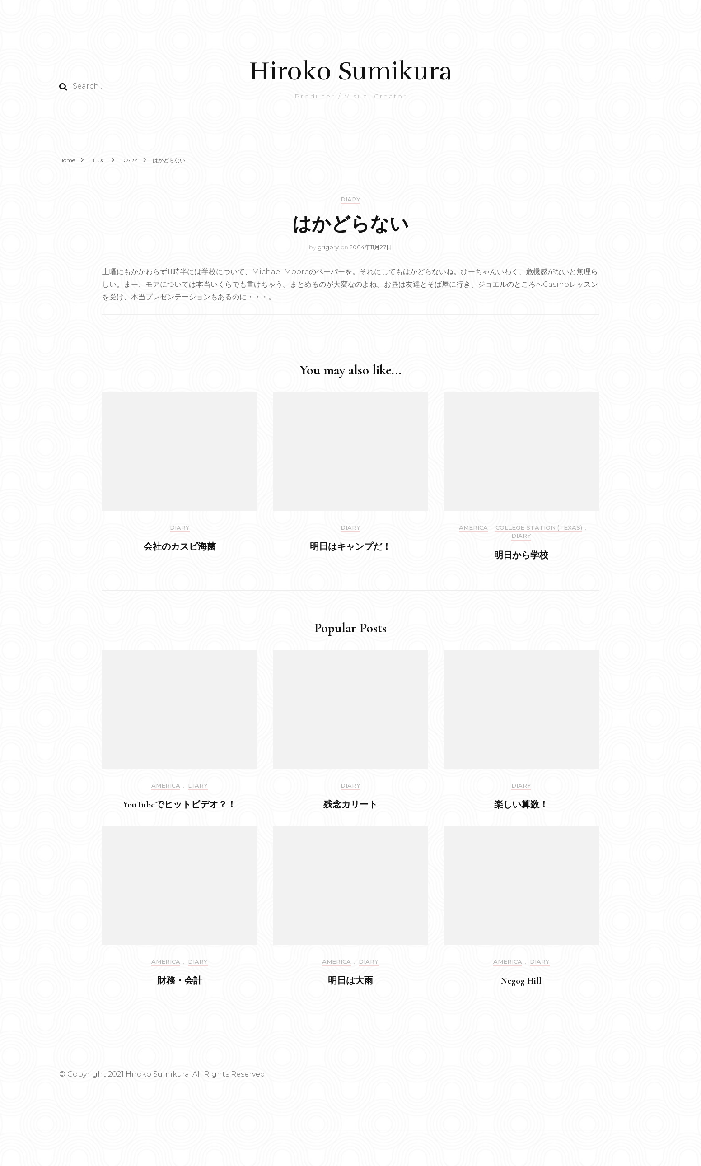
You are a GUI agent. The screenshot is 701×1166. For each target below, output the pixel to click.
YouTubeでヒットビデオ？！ (179, 804)
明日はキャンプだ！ (350, 546)
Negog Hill (521, 980)
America (473, 527)
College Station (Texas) (538, 527)
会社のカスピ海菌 (180, 546)
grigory (328, 247)
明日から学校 (521, 555)
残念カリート (350, 804)
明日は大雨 (350, 980)
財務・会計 (179, 980)
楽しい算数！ (521, 804)
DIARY (350, 199)
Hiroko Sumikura (350, 71)
